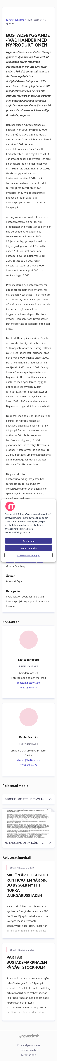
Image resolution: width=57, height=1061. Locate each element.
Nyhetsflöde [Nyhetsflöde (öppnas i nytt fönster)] (28, 1054)
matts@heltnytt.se (28, 682)
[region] (28, 530)
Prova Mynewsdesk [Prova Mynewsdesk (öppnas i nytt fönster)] (28, 1045)
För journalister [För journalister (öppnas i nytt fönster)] (28, 1050)
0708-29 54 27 (28, 765)
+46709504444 (28, 687)
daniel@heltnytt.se (28, 760)
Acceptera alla (28, 548)
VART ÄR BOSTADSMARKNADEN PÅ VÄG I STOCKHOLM (27, 962)
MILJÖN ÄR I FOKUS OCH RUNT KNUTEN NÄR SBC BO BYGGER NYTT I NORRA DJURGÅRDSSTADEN (28, 885)
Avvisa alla (29, 540)
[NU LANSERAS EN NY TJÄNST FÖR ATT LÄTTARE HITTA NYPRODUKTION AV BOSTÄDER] (28, 823)
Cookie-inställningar (28, 555)
